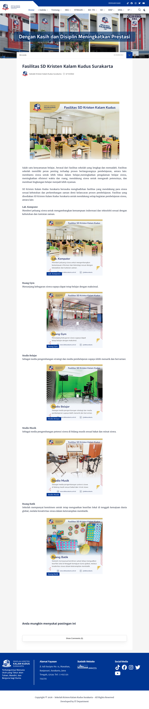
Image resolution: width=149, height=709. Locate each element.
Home (31, 10)
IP (129, 10)
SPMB (31, 17)
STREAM (78, 10)
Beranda (22, 55)
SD (101, 10)
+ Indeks (42, 10)
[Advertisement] (74, 88)
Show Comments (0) (74, 638)
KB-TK (91, 10)
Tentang (55, 10)
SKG (67, 10)
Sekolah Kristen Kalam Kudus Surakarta (74, 697)
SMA (120, 10)
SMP (110, 10)
